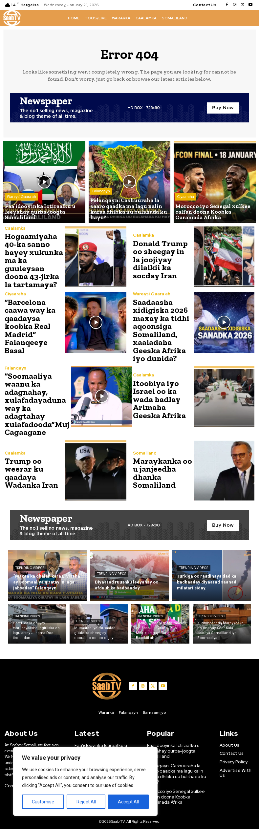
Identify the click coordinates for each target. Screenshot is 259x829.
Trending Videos (29, 564)
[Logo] (12, 18)
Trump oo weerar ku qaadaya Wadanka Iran (31, 469)
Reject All (86, 801)
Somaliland (145, 449)
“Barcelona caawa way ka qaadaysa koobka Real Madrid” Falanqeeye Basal (29, 324)
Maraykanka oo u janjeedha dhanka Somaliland (161, 469)
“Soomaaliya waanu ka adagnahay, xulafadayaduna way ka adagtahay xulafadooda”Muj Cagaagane (36, 401)
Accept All (128, 801)
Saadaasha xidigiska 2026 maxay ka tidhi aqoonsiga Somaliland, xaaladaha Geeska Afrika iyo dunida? (160, 328)
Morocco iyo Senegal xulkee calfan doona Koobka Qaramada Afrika (175, 791)
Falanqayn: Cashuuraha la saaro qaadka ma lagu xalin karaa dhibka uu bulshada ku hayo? (176, 768)
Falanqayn (101, 192)
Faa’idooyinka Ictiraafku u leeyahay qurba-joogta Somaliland (101, 746)
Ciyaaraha (185, 198)
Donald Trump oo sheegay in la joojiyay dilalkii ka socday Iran (161, 259)
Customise (43, 801)
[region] (85, 781)
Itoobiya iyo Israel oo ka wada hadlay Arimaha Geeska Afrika (158, 396)
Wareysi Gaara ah (21, 198)
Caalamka (15, 228)
